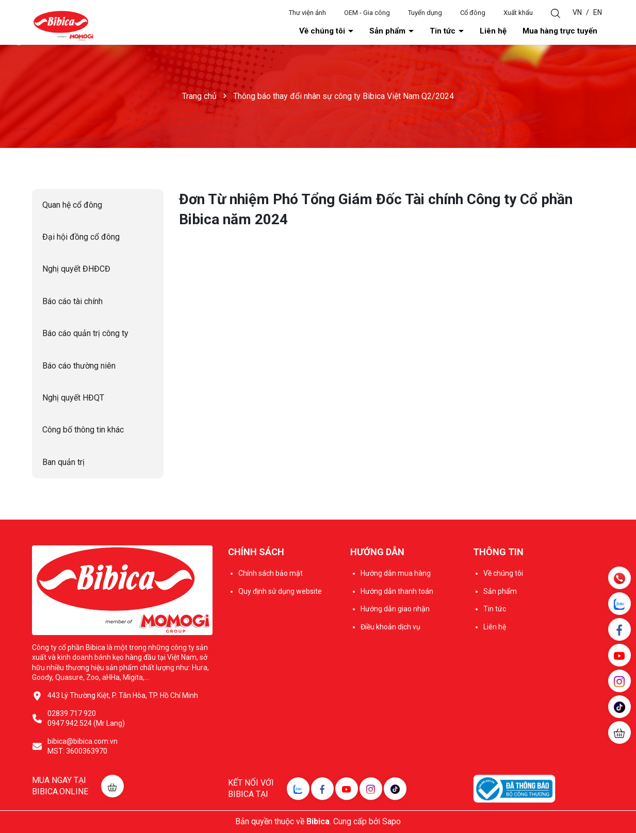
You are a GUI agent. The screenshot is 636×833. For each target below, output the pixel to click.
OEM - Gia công (367, 12)
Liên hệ (493, 31)
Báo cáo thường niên (79, 366)
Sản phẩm (388, 31)
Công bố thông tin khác (83, 430)
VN (577, 12)
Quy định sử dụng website (280, 591)
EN (597, 12)
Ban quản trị (63, 462)
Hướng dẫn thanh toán (397, 591)
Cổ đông (472, 12)
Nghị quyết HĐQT (73, 398)
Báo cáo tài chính (72, 301)
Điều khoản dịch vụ (390, 627)
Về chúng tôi (323, 31)
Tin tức (444, 31)
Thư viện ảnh (307, 12)
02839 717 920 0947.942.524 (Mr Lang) (86, 718)
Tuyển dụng (425, 12)
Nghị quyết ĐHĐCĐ (76, 269)
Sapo (391, 821)
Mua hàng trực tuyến (560, 31)
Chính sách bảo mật (270, 573)
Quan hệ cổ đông (72, 205)
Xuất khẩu (518, 12)
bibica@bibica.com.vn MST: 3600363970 (82, 746)
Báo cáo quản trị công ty (85, 333)
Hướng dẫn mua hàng (396, 573)
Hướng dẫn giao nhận (395, 609)
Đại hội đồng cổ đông (81, 237)
